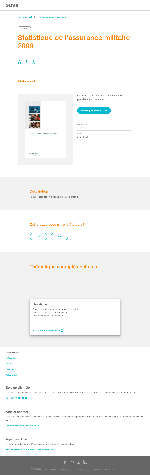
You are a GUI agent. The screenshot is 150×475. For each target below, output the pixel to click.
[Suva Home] (12, 5)
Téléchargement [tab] (26, 81)
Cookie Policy (110, 469)
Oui (38, 236)
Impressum (65, 469)
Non (60, 236)
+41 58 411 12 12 (16, 398)
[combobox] (94, 110)
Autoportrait (11, 375)
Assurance (11, 369)
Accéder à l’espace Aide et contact (23, 425)
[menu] (19, 62)
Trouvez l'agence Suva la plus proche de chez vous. (30, 449)
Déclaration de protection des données (87, 469)
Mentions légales (51, 469)
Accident (10, 363)
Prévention (11, 358)
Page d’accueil (25, 17)
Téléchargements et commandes (53, 17)
